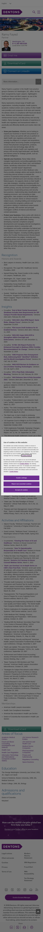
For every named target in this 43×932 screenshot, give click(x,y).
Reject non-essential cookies (21, 484)
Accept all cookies (21, 490)
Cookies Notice (26, 455)
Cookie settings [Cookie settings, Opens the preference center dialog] (21, 478)
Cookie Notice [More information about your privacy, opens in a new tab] (13, 471)
